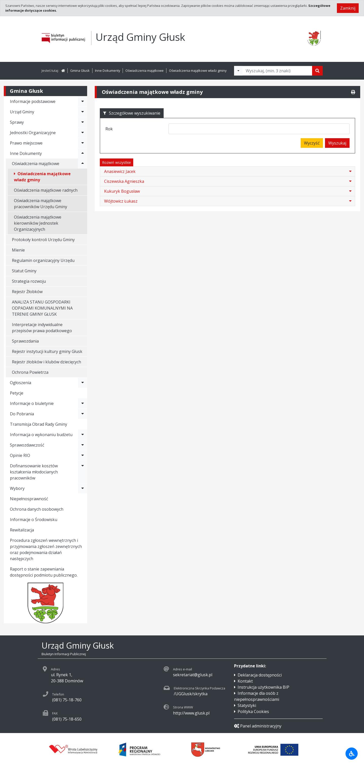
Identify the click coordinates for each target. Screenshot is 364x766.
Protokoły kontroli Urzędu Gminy (43, 239)
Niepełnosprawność (29, 499)
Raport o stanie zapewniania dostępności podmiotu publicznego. (44, 572)
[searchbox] (171, 129)
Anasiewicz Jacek (120, 171)
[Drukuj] (353, 92)
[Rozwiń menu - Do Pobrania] (82, 414)
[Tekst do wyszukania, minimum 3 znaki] (277, 71)
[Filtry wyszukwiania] (238, 71)
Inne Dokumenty (107, 70)
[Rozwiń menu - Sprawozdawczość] (82, 445)
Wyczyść (312, 143)
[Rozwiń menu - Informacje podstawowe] (82, 101)
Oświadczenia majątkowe (144, 70)
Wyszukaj (337, 143)
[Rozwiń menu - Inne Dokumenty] (82, 153)
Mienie (18, 250)
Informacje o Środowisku (33, 519)
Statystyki (247, 705)
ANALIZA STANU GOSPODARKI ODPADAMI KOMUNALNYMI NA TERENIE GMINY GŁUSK (42, 308)
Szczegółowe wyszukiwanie (131, 113)
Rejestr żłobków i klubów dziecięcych (46, 362)
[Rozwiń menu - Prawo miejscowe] (82, 143)
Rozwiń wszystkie (116, 162)
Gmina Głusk (80, 70)
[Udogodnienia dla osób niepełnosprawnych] (352, 753)
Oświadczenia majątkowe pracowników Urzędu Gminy (40, 203)
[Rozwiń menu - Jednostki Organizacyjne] (82, 133)
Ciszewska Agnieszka (124, 181)
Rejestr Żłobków (27, 291)
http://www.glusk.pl (191, 713)
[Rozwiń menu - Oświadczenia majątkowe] (82, 163)
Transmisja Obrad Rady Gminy (38, 424)
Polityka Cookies (253, 711)
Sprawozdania (25, 341)
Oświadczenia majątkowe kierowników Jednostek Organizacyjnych (37, 223)
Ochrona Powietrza (30, 372)
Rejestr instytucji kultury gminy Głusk (47, 351)
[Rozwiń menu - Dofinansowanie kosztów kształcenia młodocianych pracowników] (82, 472)
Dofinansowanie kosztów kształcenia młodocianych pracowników (34, 472)
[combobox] (259, 128)
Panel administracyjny (257, 726)
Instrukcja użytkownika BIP (263, 687)
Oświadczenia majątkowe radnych (46, 190)
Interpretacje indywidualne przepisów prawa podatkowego (42, 327)
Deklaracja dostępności (260, 675)
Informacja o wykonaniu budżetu (41, 434)
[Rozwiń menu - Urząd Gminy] (82, 112)
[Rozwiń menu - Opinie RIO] (82, 455)
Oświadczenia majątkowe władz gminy (197, 70)
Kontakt (245, 681)
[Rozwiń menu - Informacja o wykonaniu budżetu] (82, 435)
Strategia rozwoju (29, 281)
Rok (109, 129)
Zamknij (347, 8)
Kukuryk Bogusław (122, 191)
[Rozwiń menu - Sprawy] (82, 122)
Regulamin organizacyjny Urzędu (43, 260)
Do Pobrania (22, 414)
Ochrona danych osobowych (36, 509)
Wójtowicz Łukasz (121, 201)
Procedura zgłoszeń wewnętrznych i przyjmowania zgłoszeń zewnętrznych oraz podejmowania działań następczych (46, 549)
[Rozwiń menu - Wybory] (82, 488)
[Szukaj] (317, 71)
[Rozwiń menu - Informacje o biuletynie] (82, 403)
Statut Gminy (24, 271)
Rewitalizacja (22, 530)
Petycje (16, 393)
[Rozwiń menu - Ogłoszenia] (82, 383)
